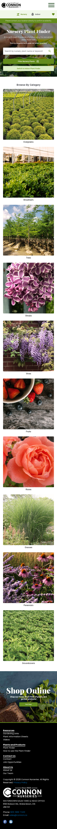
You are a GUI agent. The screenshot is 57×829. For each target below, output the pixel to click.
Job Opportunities (12, 762)
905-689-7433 (17, 812)
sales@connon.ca (18, 815)
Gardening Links (11, 733)
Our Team (8, 773)
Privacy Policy (20, 782)
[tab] (21, 14)
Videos (6, 739)
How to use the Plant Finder (17, 750)
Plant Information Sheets (15, 736)
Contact (7, 759)
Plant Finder (9, 747)
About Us (7, 770)
